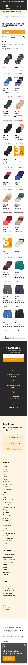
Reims (16, 68)
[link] (4, 337)
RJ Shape (5, 528)
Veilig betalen (6, 569)
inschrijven (13, 360)
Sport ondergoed (7, 489)
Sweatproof (6, 479)
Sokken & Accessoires (9, 507)
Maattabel (5, 564)
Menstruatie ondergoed (9, 484)
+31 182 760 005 (7, 593)
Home (3, 15)
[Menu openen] (3, 6)
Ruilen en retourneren (9, 559)
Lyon (4, 68)
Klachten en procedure (9, 562)
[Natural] (3, 163)
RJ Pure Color (6, 523)
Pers (12, 636)
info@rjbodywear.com (9, 595)
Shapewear (6, 486)
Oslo (4, 137)
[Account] (18, 6)
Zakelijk (8, 636)
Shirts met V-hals (7, 502)
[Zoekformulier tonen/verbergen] (15, 6)
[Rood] (21, 278)
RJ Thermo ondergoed (9, 533)
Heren (4, 492)
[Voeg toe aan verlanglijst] (21, 6)
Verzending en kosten (8, 557)
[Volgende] (23, 337)
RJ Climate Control (8, 538)
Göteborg (5, 113)
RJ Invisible (6, 543)
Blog (4, 636)
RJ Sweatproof (7, 525)
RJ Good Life (6, 530)
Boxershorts (6, 495)
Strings (5, 476)
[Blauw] (17, 278)
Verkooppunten (7, 572)
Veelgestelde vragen (8, 554)
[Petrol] (19, 278)
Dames (5, 466)
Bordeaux (17, 252)
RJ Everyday (6, 520)
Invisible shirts (7, 505)
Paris (4, 184)
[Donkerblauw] (23, 278)
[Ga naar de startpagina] (8, 6)
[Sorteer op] (16, 37)
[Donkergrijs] (23, 302)
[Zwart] (15, 116)
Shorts (5, 469)
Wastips (5, 567)
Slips (4, 474)
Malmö (16, 137)
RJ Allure (5, 535)
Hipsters (5, 471)
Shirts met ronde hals (8, 500)
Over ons (5, 574)
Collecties (5, 518)
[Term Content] (25, 12)
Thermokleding (7, 481)
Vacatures (17, 636)
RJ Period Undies (7, 540)
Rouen (16, 90)
